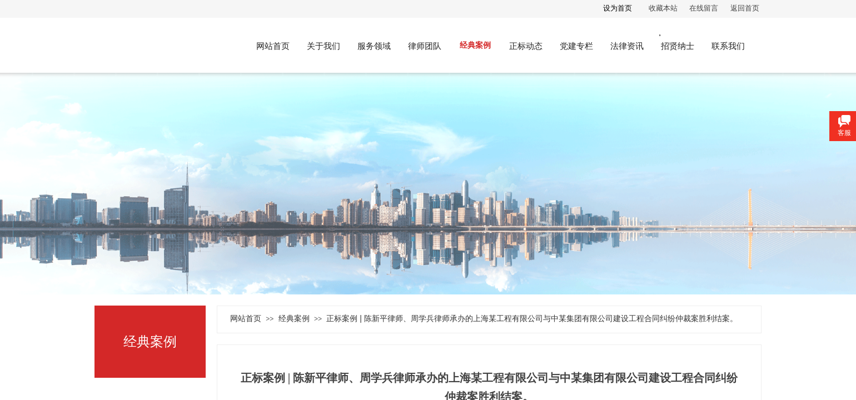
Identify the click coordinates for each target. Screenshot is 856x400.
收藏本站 (663, 8)
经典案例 (294, 318)
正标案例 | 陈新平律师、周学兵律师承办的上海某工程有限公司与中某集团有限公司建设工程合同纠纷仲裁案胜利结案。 (531, 318)
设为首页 (617, 8)
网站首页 (245, 318)
